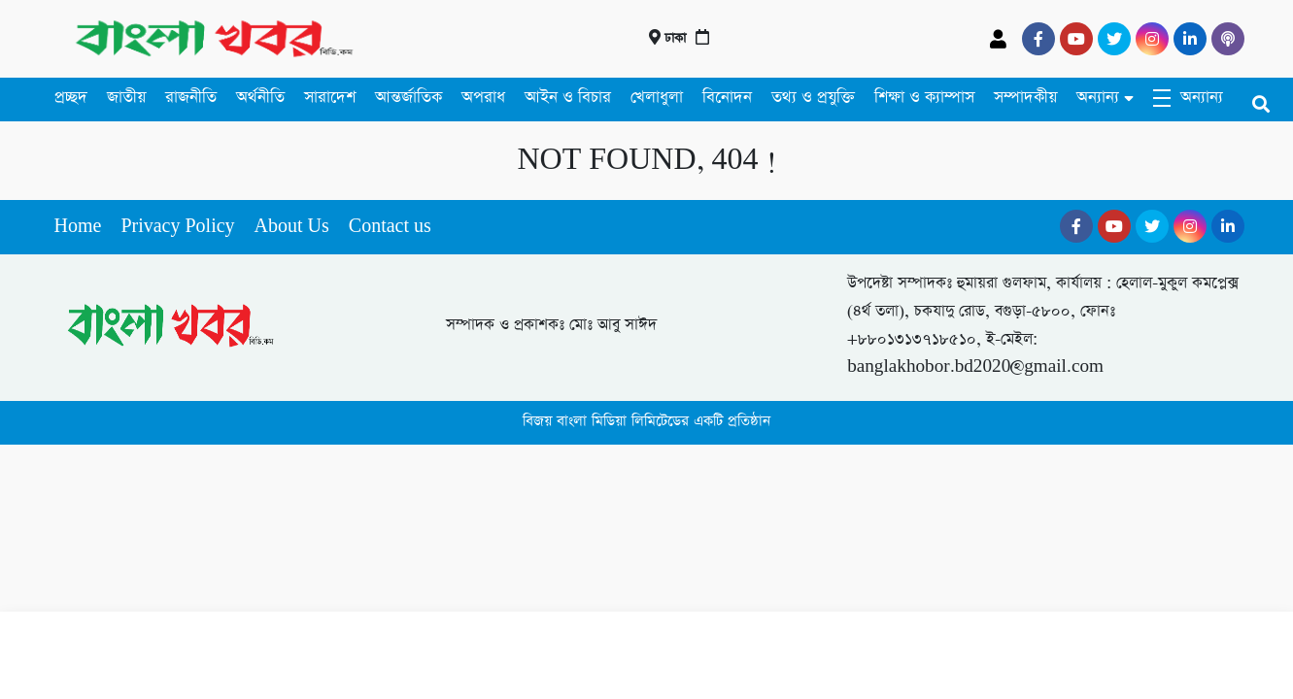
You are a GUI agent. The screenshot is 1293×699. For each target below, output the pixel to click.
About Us (292, 227)
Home (78, 227)
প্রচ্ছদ (70, 97)
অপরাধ (483, 97)
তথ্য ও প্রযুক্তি (813, 97)
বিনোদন (727, 97)
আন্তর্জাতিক (408, 97)
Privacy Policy (177, 227)
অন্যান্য (1097, 97)
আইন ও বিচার (568, 97)
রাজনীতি (191, 97)
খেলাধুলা (656, 97)
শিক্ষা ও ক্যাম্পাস (924, 97)
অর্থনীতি (260, 97)
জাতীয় (126, 97)
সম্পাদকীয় (1025, 97)
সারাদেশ (330, 97)
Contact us (390, 227)
